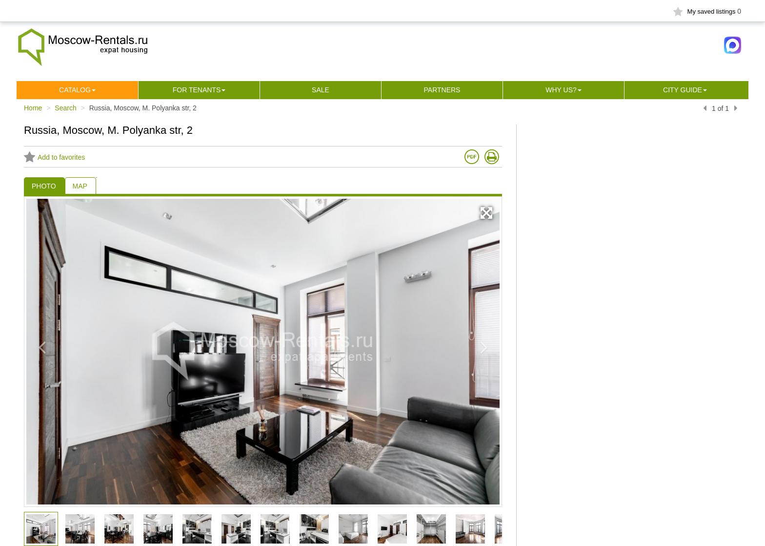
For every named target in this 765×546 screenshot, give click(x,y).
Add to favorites (54, 157)
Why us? (561, 90)
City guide (682, 90)
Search (65, 108)
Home (33, 108)
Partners (442, 90)
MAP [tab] (80, 186)
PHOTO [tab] (44, 186)
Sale (320, 90)
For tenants (197, 90)
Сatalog (75, 90)
